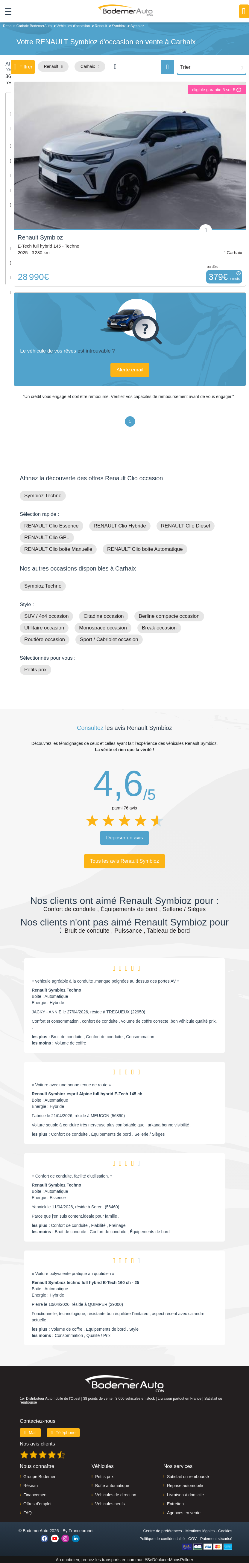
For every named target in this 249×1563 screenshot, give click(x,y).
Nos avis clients (37, 1443)
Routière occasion (44, 639)
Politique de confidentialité (162, 1538)
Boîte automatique (112, 1485)
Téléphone (63, 1432)
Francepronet (81, 1530)
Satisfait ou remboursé (188, 1476)
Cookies (225, 1530)
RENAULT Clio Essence (51, 525)
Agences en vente (184, 1512)
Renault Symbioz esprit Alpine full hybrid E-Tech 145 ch (87, 1093)
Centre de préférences (162, 1530)
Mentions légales (200, 1530)
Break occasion (159, 627)
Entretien (175, 1503)
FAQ (27, 1512)
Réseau (30, 1485)
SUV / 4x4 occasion (46, 615)
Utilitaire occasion (44, 627)
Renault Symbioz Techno (56, 989)
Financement (35, 1494)
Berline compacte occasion (169, 615)
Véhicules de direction (115, 1494)
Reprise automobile (185, 1485)
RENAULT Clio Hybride (120, 525)
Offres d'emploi (37, 1503)
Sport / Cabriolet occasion (109, 639)
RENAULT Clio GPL (46, 537)
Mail (30, 1432)
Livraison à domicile (185, 1494)
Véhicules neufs (110, 1503)
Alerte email (130, 369)
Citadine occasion (103, 615)
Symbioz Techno (42, 495)
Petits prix (35, 669)
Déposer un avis (124, 837)
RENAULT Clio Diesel (185, 525)
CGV (192, 1538)
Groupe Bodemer (39, 1476)
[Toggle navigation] (6, 11)
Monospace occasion (103, 627)
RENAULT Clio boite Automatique (145, 548)
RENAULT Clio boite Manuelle (58, 548)
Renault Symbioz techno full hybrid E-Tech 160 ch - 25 (85, 1282)
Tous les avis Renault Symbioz (124, 860)
